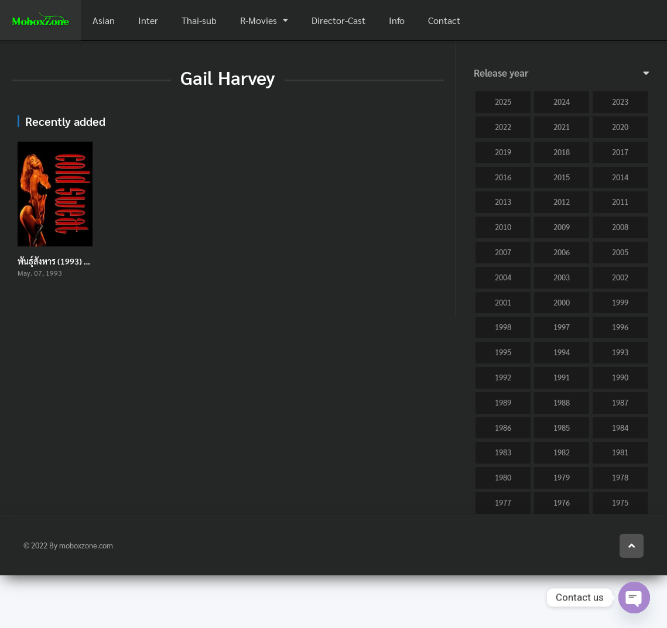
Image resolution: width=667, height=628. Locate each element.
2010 (503, 227)
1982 (561, 452)
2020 (620, 127)
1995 (503, 352)
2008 (620, 227)
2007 (503, 252)
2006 (561, 252)
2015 (561, 177)
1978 (620, 477)
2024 (561, 102)
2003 (561, 277)
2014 (620, 177)
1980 (503, 477)
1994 (561, 352)
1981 (620, 452)
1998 (503, 327)
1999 (620, 302)
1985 (561, 428)
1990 (620, 377)
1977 (503, 502)
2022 (503, 127)
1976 (561, 502)
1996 (620, 327)
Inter (148, 20)
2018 (561, 152)
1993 (620, 352)
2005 (620, 252)
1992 (503, 377)
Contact (444, 20)
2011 (620, 202)
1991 (561, 377)
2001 (503, 302)
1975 (620, 502)
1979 (561, 477)
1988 (561, 402)
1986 (503, 428)
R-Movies (258, 20)
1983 (503, 452)
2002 (620, 277)
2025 (503, 102)
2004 (503, 277)
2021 (561, 127)
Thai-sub (199, 20)
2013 (503, 202)
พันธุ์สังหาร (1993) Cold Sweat (71, 261)
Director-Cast (338, 20)
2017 (620, 152)
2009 (561, 227)
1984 (620, 428)
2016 (503, 177)
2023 (620, 102)
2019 (503, 152)
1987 (620, 402)
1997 (561, 327)
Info (397, 20)
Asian (104, 20)
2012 (561, 202)
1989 (503, 402)
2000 (561, 302)
